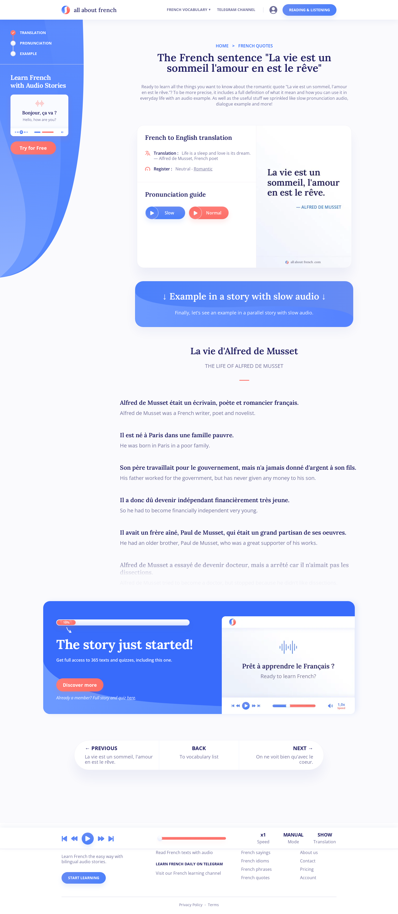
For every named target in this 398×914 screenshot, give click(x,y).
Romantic (203, 169)
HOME (222, 46)
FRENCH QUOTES (255, 46)
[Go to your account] (275, 9)
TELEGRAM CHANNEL (236, 9)
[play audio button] (151, 212)
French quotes (255, 877)
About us (309, 852)
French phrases (256, 869)
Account (308, 877)
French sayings (255, 852)
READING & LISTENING (309, 9)
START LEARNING (83, 877)
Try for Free (33, 148)
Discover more (80, 685)
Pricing (307, 869)
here (131, 698)
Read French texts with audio (184, 852)
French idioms (255, 860)
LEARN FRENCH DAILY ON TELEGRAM (189, 863)
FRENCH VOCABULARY (187, 9)
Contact (308, 860)
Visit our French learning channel (188, 873)
